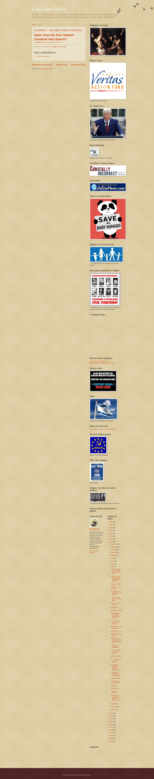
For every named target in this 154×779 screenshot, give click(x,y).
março (113, 704)
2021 (111, 536)
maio (112, 564)
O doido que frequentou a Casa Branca (115, 674)
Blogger (88, 775)
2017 (111, 716)
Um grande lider (115, 678)
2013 (111, 727)
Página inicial (61, 65)
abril (112, 566)
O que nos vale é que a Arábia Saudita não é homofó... (115, 579)
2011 (111, 732)
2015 (111, 721)
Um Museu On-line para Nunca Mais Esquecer (103, 429)
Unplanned (114, 685)
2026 (111, 522)
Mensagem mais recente (42, 65)
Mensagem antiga (78, 65)
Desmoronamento (116, 656)
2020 (111, 539)
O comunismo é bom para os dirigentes (115, 622)
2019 (111, 541)
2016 (111, 718)
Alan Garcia (114, 607)
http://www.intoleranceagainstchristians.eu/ (102, 363)
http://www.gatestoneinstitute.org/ (99, 361)
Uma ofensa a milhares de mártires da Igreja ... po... (115, 698)
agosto (113, 555)
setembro (114, 552)
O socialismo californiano (115, 646)
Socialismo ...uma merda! (116, 587)
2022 (111, 533)
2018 (111, 713)
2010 (111, 735)
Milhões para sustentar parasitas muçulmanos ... (116, 667)
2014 (111, 724)
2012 (111, 730)
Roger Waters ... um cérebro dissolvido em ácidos (115, 615)
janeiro (113, 709)
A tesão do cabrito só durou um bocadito (116, 651)
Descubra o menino (116, 610)
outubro (113, 549)
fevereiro (113, 706)
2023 (111, 530)
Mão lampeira (115, 688)
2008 (111, 741)
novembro (114, 547)
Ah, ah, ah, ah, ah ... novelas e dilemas (116, 660)
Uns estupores (115, 631)
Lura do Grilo (48, 8)
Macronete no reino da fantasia (116, 627)
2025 (111, 525)
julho (112, 558)
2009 (111, 738)
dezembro (114, 544)
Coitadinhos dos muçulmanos (115, 681)
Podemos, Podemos (114, 691)
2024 (111, 527)
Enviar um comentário (43, 56)
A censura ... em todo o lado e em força (58, 30)
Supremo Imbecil (115, 584)
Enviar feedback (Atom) (46, 68)
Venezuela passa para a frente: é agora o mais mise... (116, 571)
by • (47, 42)
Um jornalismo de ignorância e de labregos (116, 592)
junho (112, 561)
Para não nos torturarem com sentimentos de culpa (116, 640)
